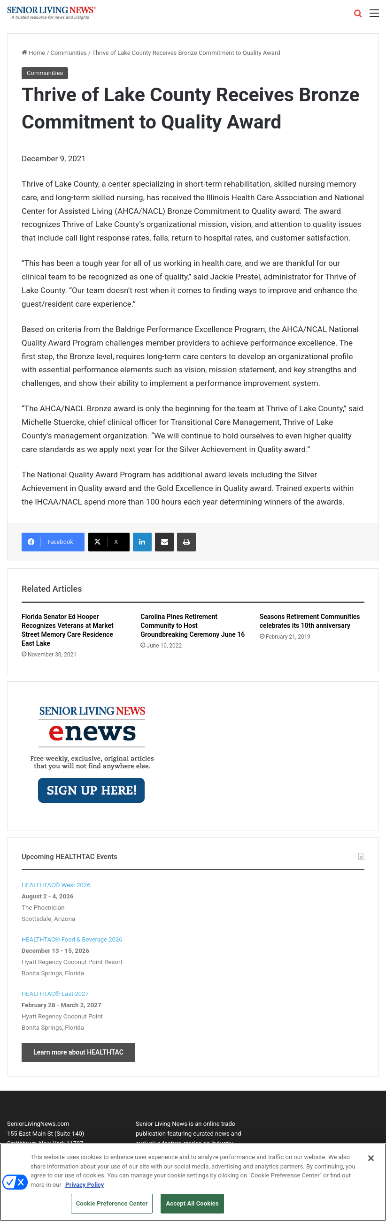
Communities (69, 52)
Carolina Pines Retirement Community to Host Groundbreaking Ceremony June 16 (192, 625)
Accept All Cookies (192, 1207)
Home (33, 52)
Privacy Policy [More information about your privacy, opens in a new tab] (84, 1188)
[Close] (371, 1162)
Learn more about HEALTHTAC (78, 1052)
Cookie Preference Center (112, 1207)
